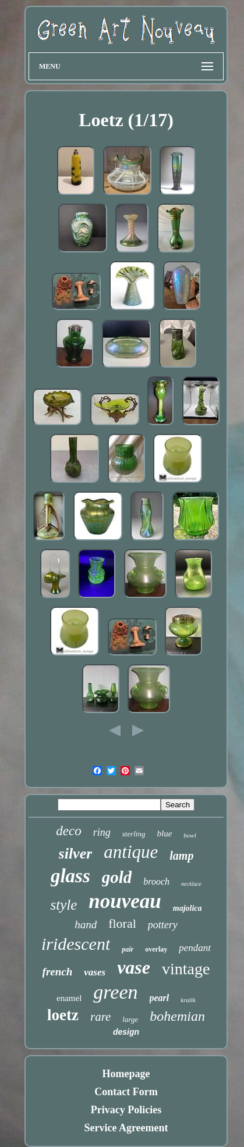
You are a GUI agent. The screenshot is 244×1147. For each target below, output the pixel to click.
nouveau (125, 901)
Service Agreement (126, 1128)
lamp (181, 855)
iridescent (75, 943)
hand (86, 924)
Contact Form (125, 1092)
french (58, 972)
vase (133, 967)
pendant (195, 947)
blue (164, 833)
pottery (163, 925)
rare (100, 1017)
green (115, 992)
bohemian (177, 1016)
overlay (156, 949)
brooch (156, 881)
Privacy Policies (126, 1110)
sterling (134, 833)
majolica (187, 908)
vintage (186, 969)
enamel (69, 998)
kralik (188, 999)
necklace (191, 884)
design (126, 1031)
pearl (159, 998)
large (130, 1019)
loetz (63, 1015)
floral (122, 923)
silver (76, 853)
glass (70, 875)
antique (131, 852)
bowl (189, 835)
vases (94, 972)
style (63, 905)
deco (68, 831)
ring (102, 832)
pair (127, 949)
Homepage (126, 1074)
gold (117, 877)
